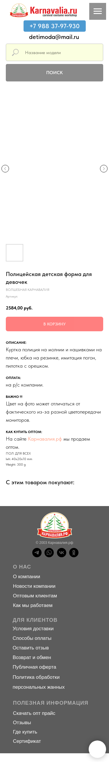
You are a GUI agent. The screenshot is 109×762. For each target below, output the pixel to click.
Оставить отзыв (31, 648)
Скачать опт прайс (34, 713)
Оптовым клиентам (35, 596)
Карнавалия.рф (45, 439)
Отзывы (22, 722)
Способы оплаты (32, 638)
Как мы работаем (33, 605)
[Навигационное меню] (98, 11)
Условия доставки (33, 628)
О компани (25, 576)
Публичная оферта (34, 667)
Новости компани (33, 586)
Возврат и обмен (32, 657)
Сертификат (27, 741)
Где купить (25, 732)
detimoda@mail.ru (54, 36)
